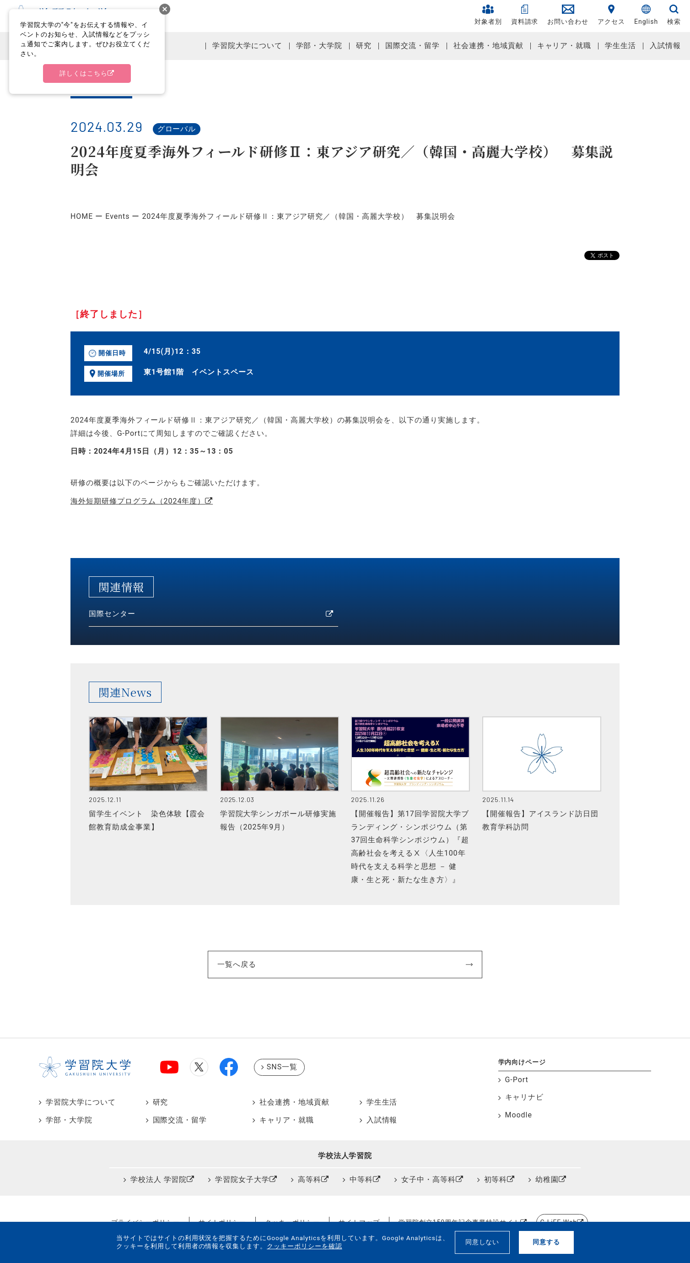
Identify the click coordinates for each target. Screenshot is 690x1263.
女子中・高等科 (428, 1179)
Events (117, 216)
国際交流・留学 (412, 45)
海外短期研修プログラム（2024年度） (137, 501)
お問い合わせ (567, 15)
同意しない (482, 1242)
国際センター (112, 613)
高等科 (309, 1179)
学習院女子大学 (242, 1179)
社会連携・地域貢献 (488, 45)
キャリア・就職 (564, 45)
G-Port (516, 1079)
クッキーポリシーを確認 (304, 1246)
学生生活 (620, 45)
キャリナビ (524, 1097)
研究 (364, 45)
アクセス (611, 15)
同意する (546, 1242)
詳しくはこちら (83, 73)
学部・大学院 (319, 45)
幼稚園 (547, 1179)
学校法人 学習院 (158, 1179)
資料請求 (525, 15)
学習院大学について (247, 45)
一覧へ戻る (236, 964)
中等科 (361, 1179)
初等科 (495, 1179)
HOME (81, 216)
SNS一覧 (282, 1066)
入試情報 (665, 45)
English (646, 15)
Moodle (518, 1115)
